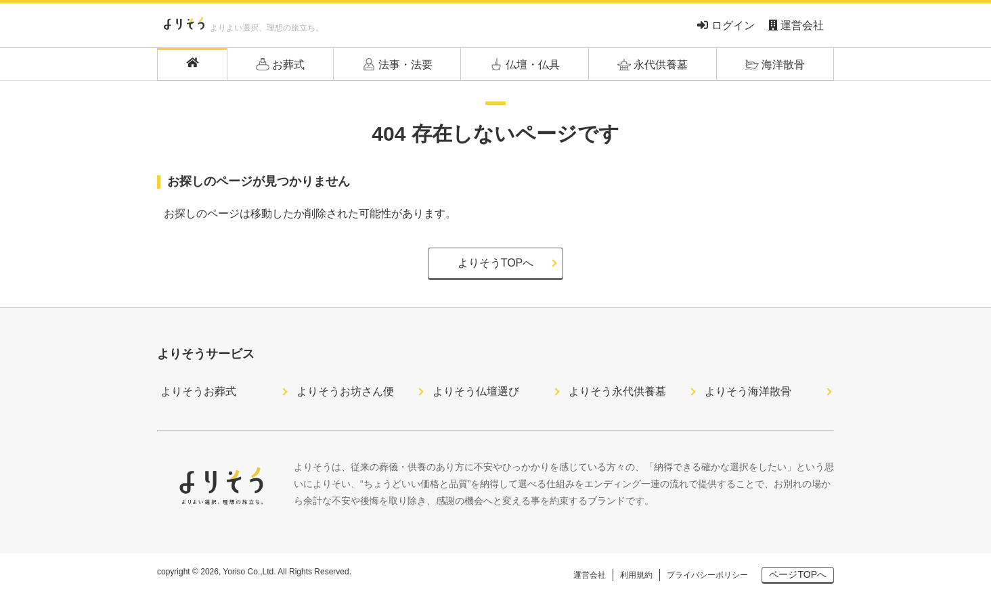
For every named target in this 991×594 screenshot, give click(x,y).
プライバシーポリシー (707, 575)
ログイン (725, 25)
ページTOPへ (798, 574)
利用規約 (636, 575)
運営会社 (796, 25)
